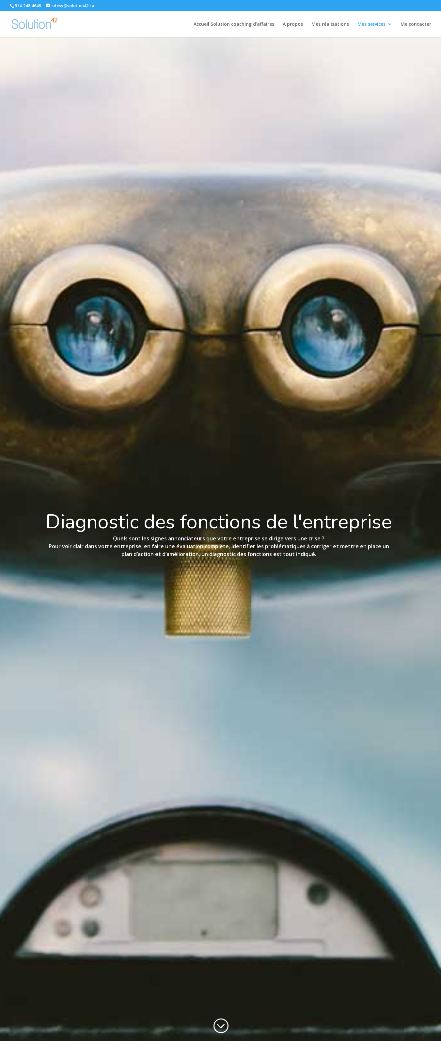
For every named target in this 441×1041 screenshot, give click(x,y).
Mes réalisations (330, 24)
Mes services (371, 24)
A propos (293, 24)
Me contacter (416, 24)
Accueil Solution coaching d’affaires (234, 24)
